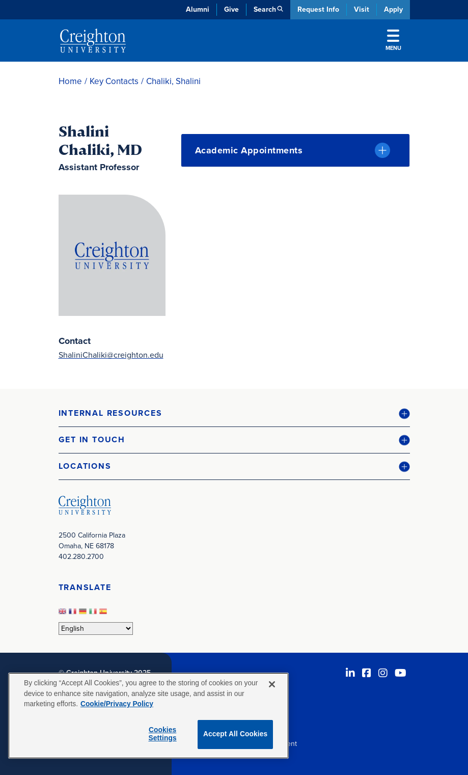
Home (70, 81)
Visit (361, 9)
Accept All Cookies (235, 734)
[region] (148, 716)
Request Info (318, 9)
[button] (234, 413)
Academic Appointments (249, 150)
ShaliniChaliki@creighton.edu (111, 355)
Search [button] (265, 9)
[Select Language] (96, 628)
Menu (393, 41)
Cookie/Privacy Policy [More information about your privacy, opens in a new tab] (116, 704)
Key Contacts (114, 81)
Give (231, 9)
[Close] (272, 684)
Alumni (197, 9)
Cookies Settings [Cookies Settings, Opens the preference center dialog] (162, 734)
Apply (393, 9)
